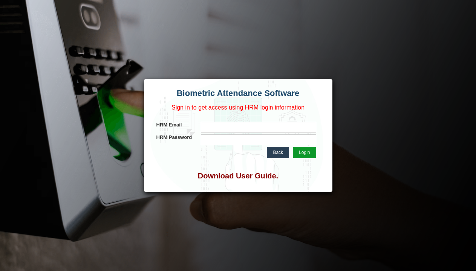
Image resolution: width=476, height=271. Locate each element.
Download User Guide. (238, 176)
